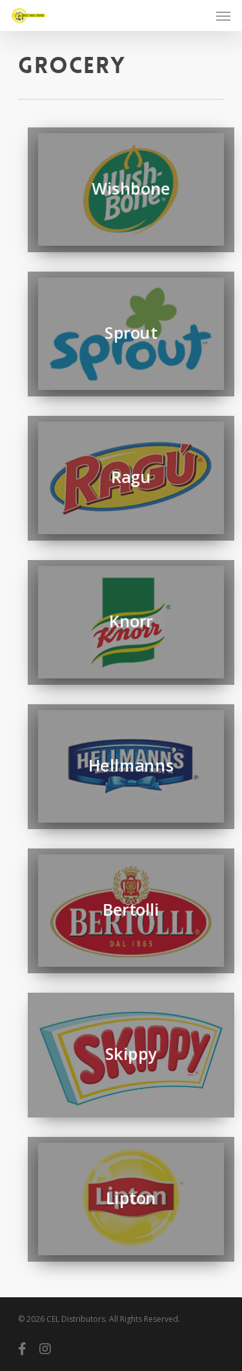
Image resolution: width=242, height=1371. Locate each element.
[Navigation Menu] (223, 15)
